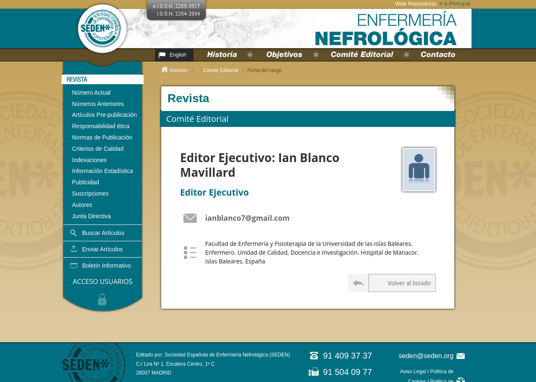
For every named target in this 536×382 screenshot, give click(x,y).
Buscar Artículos (103, 233)
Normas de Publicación (102, 137)
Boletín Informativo (106, 265)
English (178, 55)
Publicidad (85, 182)
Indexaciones (89, 160)
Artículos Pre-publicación (104, 114)
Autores (82, 204)
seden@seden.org (426, 355)
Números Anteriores (98, 104)
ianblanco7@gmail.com (247, 218)
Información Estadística (102, 171)
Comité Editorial (220, 70)
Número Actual (91, 92)
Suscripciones (90, 193)
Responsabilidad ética (100, 126)
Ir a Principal (454, 3)
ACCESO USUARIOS (102, 281)
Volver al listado (409, 283)
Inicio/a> (179, 70)
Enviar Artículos (102, 249)
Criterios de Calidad (98, 148)
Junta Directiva (91, 216)
